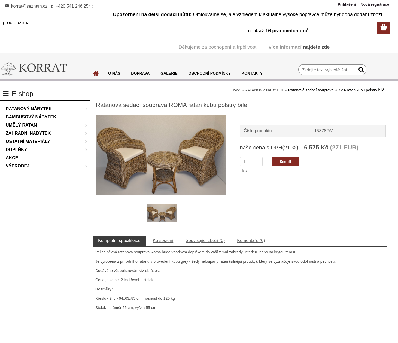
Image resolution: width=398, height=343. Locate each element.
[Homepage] (95, 75)
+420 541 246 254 (71, 6)
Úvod (236, 90)
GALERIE (168, 73)
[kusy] (251, 161)
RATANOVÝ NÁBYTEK (264, 90)
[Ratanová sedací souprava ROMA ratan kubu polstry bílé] (161, 117)
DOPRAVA (140, 73)
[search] (360, 71)
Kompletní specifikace (119, 240)
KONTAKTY (252, 73)
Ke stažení (163, 240)
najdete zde (316, 47)
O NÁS (114, 73)
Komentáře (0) (251, 240)
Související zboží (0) (205, 240)
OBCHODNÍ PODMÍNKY (210, 73)
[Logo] (37, 69)
